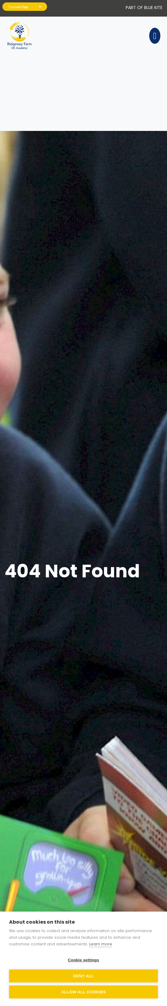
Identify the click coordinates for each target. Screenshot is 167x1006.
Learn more (100, 944)
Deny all (83, 976)
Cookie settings (83, 960)
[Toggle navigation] (153, 36)
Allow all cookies (83, 992)
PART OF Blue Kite (144, 8)
